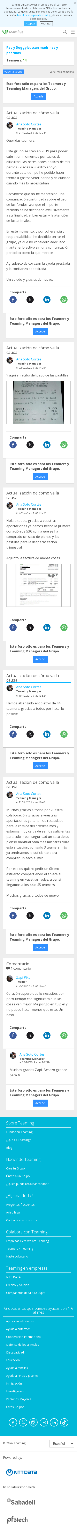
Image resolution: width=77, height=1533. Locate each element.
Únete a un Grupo (18, 1176)
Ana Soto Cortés (28, 124)
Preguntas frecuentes (20, 1204)
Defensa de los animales (22, 1345)
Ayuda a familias (17, 1368)
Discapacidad (15, 1352)
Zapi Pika (23, 977)
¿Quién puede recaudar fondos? (27, 1184)
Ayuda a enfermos (18, 1329)
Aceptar (30, 23)
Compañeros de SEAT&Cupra (25, 1293)
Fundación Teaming (19, 1132)
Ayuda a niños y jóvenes (22, 1376)
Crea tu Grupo (15, 1168)
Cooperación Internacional (23, 1337)
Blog (9, 1148)
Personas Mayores (18, 1399)
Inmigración (14, 1383)
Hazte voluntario (17, 1256)
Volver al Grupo (13, 71)
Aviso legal (13, 1212)
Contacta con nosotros (21, 1220)
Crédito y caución (17, 1285)
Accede (38, 96)
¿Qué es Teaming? (18, 1140)
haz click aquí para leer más (33, 15)
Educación (13, 1360)
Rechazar (46, 23)
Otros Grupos (15, 1407)
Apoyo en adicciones (20, 1321)
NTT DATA (13, 1277)
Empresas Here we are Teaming (27, 1241)
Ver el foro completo (62, 72)
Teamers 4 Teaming (19, 1248)
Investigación (15, 1391)
